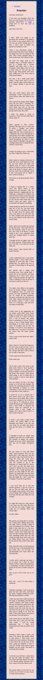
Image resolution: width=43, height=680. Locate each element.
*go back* (17, 6)
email (30, 22)
